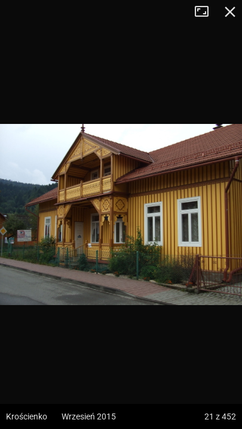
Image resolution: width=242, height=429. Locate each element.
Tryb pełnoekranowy (206, 12)
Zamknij (230, 12)
